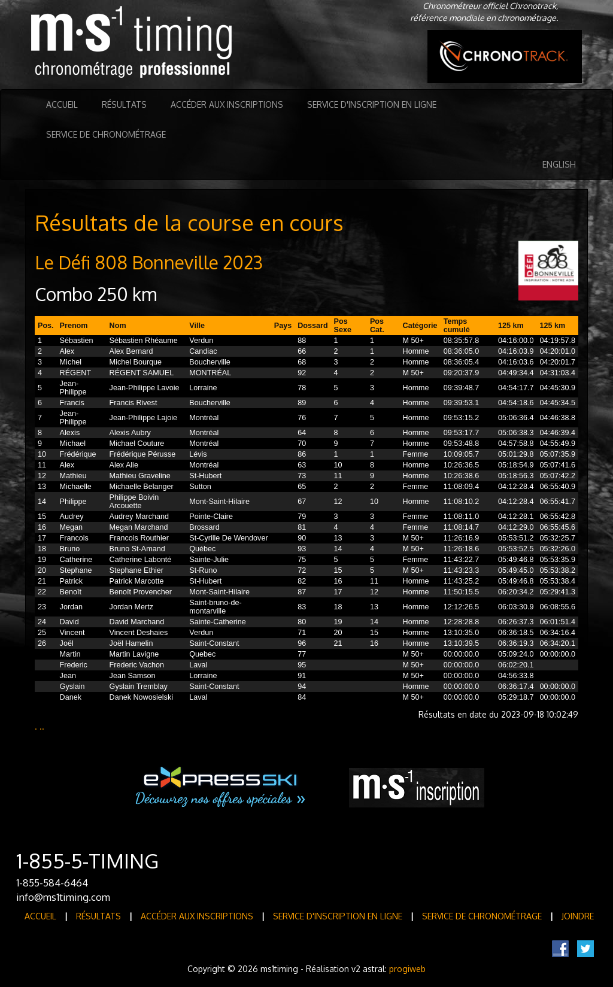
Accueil (62, 104)
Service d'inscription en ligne (371, 104)
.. (42, 726)
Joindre (578, 916)
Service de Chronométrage (106, 134)
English (559, 164)
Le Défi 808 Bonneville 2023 (149, 262)
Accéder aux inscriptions (227, 104)
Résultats (124, 104)
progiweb (407, 969)
